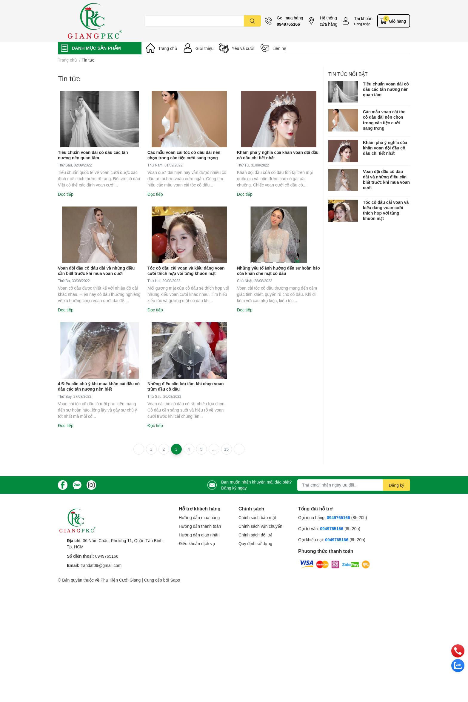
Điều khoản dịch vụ (197, 543)
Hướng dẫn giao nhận (199, 534)
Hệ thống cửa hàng (328, 21)
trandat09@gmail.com (101, 565)
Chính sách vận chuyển (260, 526)
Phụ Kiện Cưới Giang (121, 579)
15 (226, 449)
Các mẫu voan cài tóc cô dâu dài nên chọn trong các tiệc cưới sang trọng (183, 155)
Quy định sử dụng (255, 543)
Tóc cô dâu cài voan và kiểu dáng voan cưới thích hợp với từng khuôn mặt (186, 270)
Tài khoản (363, 18)
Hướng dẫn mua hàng (199, 517)
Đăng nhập (362, 24)
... (214, 449)
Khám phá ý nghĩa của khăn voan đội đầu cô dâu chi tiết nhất (385, 148)
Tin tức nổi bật (348, 74)
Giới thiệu (204, 48)
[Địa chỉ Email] (353, 485)
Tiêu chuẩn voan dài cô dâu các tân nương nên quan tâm (93, 155)
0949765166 (288, 24)
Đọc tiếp (65, 194)
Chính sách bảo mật (257, 517)
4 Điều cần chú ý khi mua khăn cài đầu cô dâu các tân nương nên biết (99, 386)
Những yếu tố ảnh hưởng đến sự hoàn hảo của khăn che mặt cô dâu (278, 270)
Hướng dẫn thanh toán (200, 526)
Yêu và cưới (243, 48)
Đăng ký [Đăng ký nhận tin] (396, 485)
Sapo (175, 579)
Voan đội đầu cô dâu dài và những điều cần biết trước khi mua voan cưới (96, 270)
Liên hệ (279, 48)
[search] (252, 21)
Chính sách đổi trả (255, 534)
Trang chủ (167, 48)
